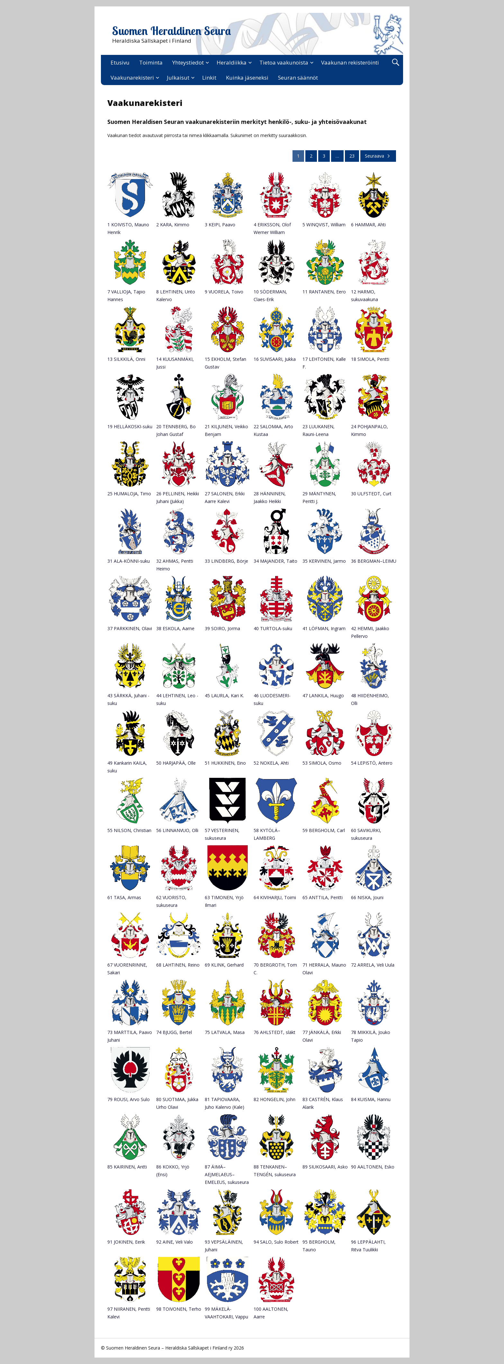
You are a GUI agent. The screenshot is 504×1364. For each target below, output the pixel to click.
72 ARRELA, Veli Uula (372, 965)
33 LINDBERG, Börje (226, 561)
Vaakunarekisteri (132, 77)
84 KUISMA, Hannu (371, 1099)
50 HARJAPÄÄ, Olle (176, 763)
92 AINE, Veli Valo (174, 1242)
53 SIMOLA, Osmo (321, 763)
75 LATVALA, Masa (225, 1032)
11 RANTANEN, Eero (324, 292)
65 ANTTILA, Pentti (322, 897)
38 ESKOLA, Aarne (175, 628)
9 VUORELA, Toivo (224, 292)
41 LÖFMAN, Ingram (324, 628)
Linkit (209, 77)
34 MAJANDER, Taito (275, 561)
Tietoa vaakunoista (283, 62)
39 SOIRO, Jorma (222, 628)
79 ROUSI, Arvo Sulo (128, 1099)
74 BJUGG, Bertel (174, 1032)
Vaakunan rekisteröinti (350, 62)
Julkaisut (178, 77)
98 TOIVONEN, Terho (178, 1309)
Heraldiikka (232, 62)
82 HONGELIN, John (274, 1099)
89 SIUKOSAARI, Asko (325, 1167)
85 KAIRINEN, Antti (127, 1167)
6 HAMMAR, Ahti (368, 225)
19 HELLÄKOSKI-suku (129, 426)
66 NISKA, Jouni (367, 897)
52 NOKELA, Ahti (271, 763)
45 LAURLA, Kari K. (224, 695)
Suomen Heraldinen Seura (171, 31)
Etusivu (120, 62)
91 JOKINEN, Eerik (126, 1242)
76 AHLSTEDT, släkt (274, 1032)
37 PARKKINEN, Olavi (129, 628)
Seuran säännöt (298, 77)
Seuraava (378, 156)
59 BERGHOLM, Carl (323, 830)
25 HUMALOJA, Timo (129, 494)
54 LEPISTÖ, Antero (371, 763)
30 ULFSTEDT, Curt (371, 494)
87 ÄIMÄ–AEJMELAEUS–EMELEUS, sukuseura (227, 1174)
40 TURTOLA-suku (273, 628)
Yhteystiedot (188, 62)
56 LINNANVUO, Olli (177, 830)
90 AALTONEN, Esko (372, 1167)
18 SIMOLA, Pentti (370, 359)
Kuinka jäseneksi (247, 77)
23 (352, 156)
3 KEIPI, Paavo (220, 225)
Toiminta (151, 62)
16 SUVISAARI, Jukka (275, 359)
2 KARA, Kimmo (172, 225)
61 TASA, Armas (124, 897)
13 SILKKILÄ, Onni (126, 359)
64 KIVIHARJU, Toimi (275, 897)
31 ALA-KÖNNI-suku (128, 561)
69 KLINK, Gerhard (224, 965)
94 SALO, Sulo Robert (276, 1242)
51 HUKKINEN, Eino (225, 763)
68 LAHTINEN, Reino (178, 965)
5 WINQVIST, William (324, 225)
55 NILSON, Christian (129, 830)
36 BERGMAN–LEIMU (373, 561)
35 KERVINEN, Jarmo (324, 561)
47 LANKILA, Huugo (323, 695)
